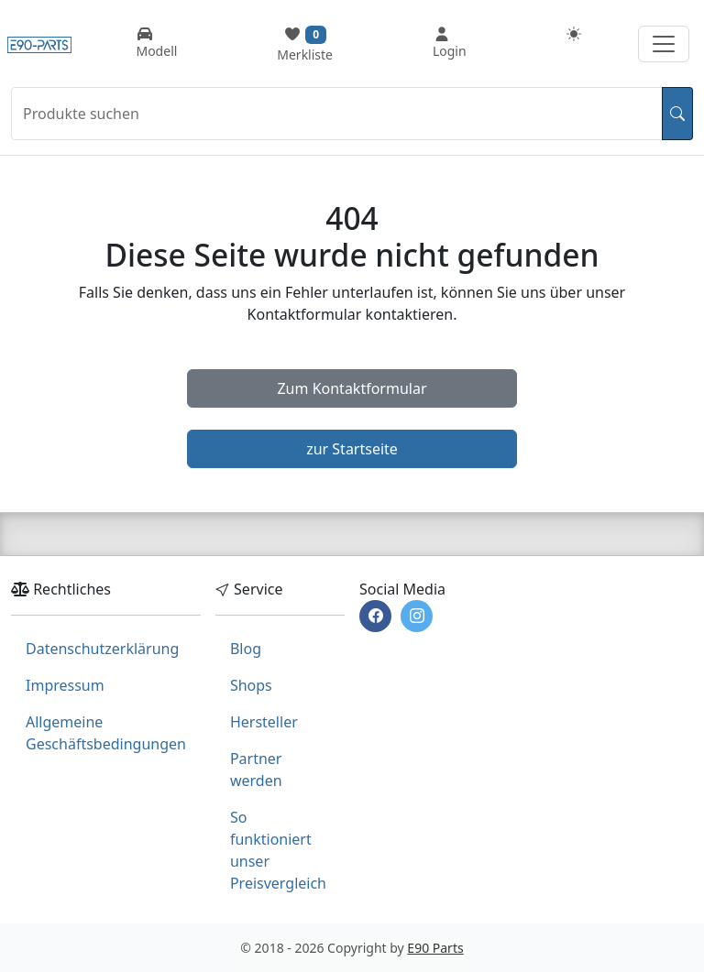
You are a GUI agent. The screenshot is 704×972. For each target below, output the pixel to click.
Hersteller (264, 722)
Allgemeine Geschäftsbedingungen (106, 733)
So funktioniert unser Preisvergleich (278, 850)
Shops (251, 685)
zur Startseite (352, 449)
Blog (245, 649)
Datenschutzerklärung (102, 649)
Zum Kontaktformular (351, 388)
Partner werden (256, 769)
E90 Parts (435, 947)
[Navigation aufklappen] (663, 44)
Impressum (65, 685)
